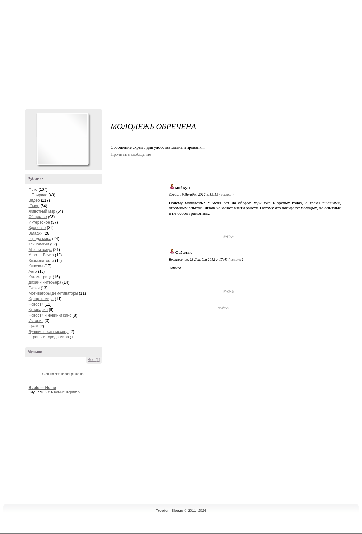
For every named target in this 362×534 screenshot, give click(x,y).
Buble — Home (42, 387)
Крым (34, 326)
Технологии (39, 244)
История (36, 320)
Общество (38, 217)
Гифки (34, 288)
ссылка (226, 194)
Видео (34, 200)
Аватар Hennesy (62, 139)
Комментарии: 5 (67, 392)
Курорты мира (41, 299)
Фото (33, 189)
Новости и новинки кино (50, 315)
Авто (33, 271)
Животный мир (42, 211)
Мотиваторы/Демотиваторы (53, 293)
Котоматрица (40, 277)
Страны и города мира (49, 337)
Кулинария (38, 310)
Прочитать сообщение (131, 154)
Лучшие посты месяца (49, 331)
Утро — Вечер (41, 255)
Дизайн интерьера (45, 282)
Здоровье (37, 228)
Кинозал (36, 266)
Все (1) (94, 359)
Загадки (36, 233)
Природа (40, 195)
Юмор (34, 206)
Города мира (40, 238)
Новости (36, 304)
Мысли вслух (40, 249)
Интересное (39, 222)
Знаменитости (41, 260)
